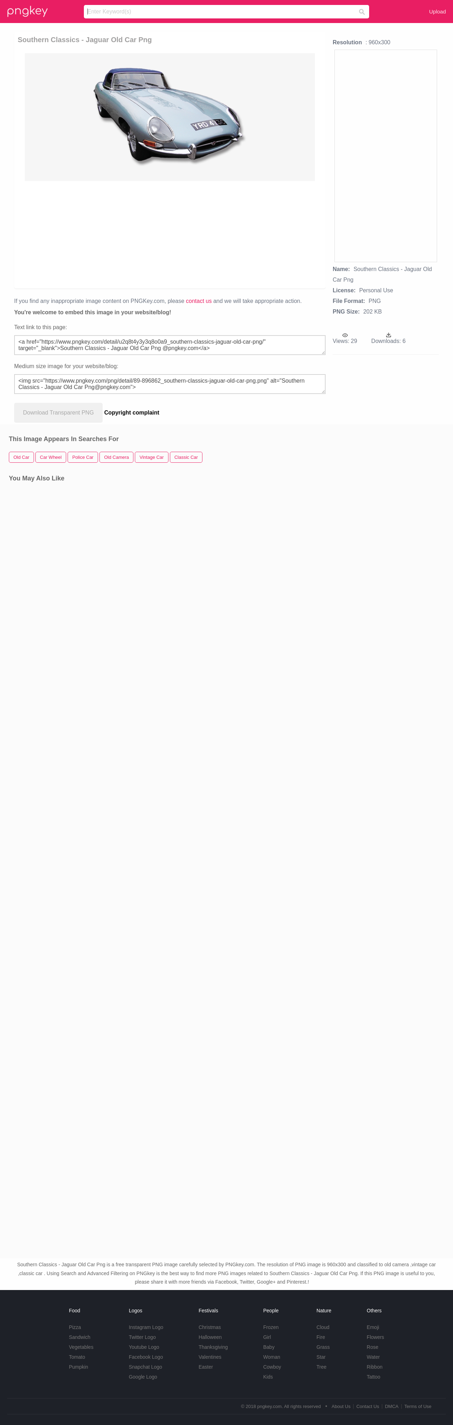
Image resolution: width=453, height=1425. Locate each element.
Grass (322, 1347)
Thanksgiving (213, 1347)
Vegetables (81, 1347)
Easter (206, 1367)
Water (373, 1357)
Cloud (322, 1327)
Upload (437, 12)
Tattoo (373, 1377)
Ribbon (374, 1367)
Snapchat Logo (145, 1367)
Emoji (373, 1327)
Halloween (210, 1337)
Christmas (210, 1327)
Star (321, 1357)
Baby (269, 1347)
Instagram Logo (146, 1327)
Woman (271, 1357)
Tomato (77, 1357)
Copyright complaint (132, 413)
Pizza (75, 1327)
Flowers (375, 1337)
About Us (341, 1406)
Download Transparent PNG (58, 413)
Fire (320, 1337)
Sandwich (80, 1337)
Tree (321, 1367)
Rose (372, 1347)
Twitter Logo (142, 1337)
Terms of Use (417, 1406)
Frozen (271, 1327)
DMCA (391, 1406)
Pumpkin (78, 1367)
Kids (268, 1377)
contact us (199, 301)
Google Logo (143, 1377)
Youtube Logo (144, 1347)
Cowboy (272, 1367)
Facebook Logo (146, 1357)
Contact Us (367, 1406)
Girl (267, 1337)
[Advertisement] (170, 234)
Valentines (210, 1357)
